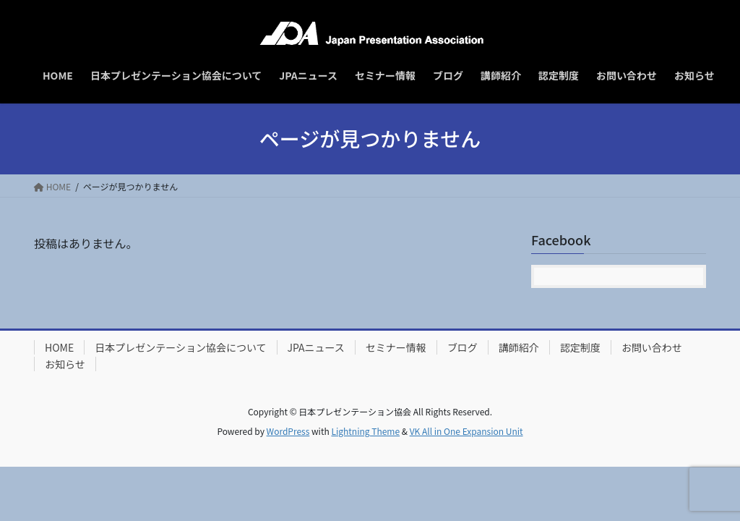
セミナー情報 (396, 347)
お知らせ (65, 364)
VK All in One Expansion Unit (466, 431)
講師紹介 (519, 347)
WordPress (288, 431)
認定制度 (580, 347)
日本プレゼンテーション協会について (180, 347)
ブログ (462, 347)
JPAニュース (316, 347)
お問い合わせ (651, 347)
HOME (59, 347)
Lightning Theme (365, 431)
